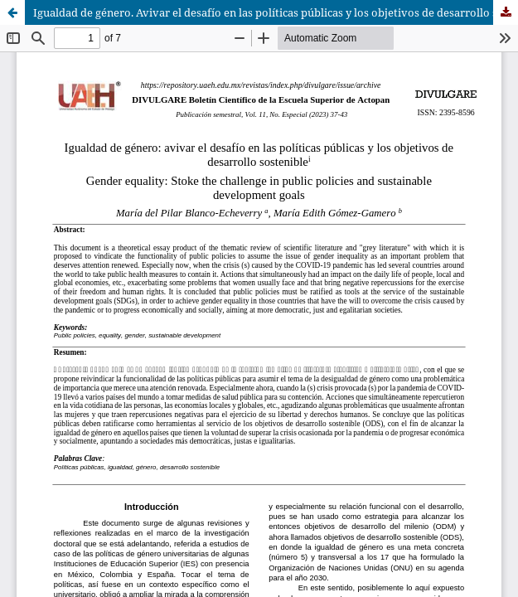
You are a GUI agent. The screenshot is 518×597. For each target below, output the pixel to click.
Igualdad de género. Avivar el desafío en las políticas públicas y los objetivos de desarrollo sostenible (275, 12)
